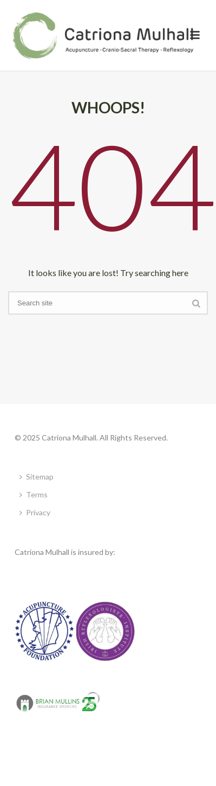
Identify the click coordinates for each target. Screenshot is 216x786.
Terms (33, 494)
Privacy (34, 512)
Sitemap (36, 476)
